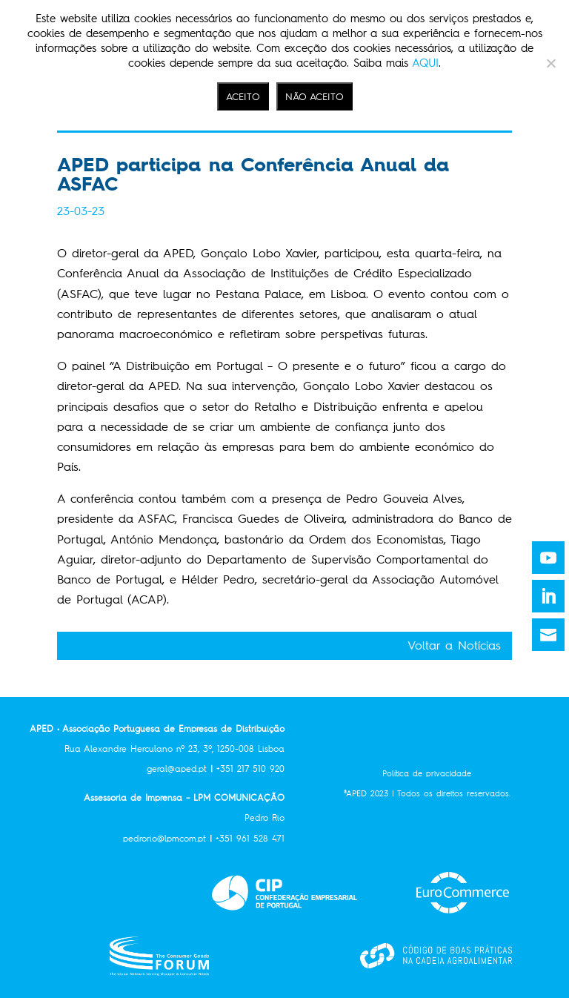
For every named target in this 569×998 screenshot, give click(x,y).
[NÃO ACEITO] (550, 63)
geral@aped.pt (177, 769)
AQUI (425, 63)
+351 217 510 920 (250, 769)
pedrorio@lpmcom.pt (169, 838)
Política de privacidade (426, 774)
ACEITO (243, 96)
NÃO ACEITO (314, 96)
